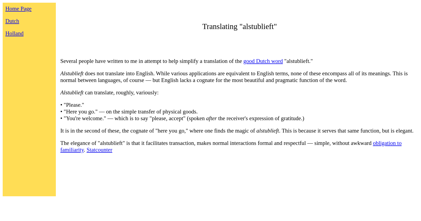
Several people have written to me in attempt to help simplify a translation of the (152, 61)
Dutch (12, 21)
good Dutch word (263, 61)
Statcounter (99, 150)
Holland (14, 33)
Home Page (18, 8)
